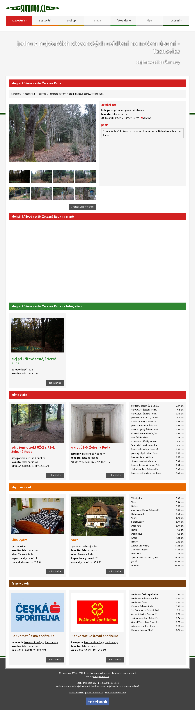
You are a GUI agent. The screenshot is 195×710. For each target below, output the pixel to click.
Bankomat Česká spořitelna (33, 636)
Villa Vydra (19, 540)
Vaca (75, 540)
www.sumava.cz (76, 692)
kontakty (116, 673)
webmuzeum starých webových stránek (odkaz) (115, 686)
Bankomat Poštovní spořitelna (95, 636)
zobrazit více (55, 383)
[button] (176, 21)
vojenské (29, 458)
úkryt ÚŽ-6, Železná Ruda (90, 447)
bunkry (41, 458)
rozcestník (30, 94)
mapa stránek (129, 673)
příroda (42, 94)
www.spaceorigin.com (115, 692)
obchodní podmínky (86, 683)
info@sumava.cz (101, 676)
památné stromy (58, 94)
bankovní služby (33, 642)
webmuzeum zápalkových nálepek (73, 686)
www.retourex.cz (95, 692)
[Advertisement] (142, 162)
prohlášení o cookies (108, 683)
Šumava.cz (16, 94)
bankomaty (51, 642)
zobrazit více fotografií (82, 207)
